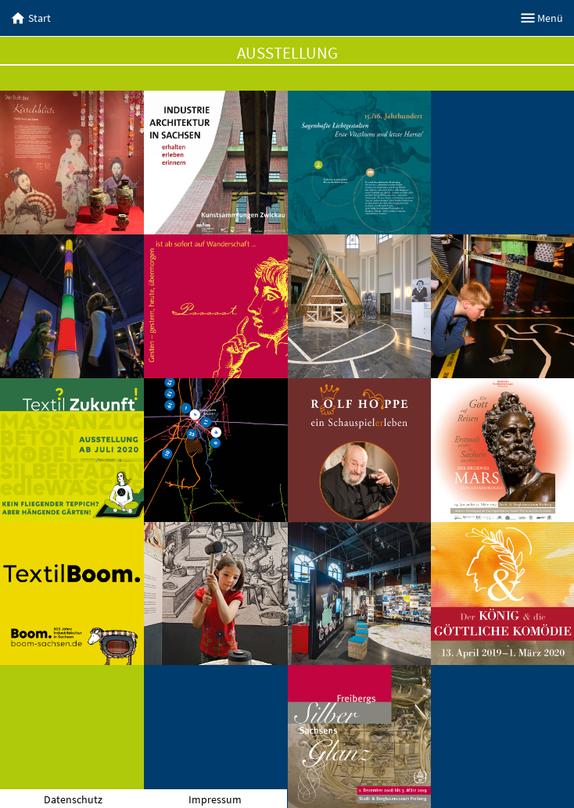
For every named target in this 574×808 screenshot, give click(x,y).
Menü (542, 18)
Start (31, 18)
